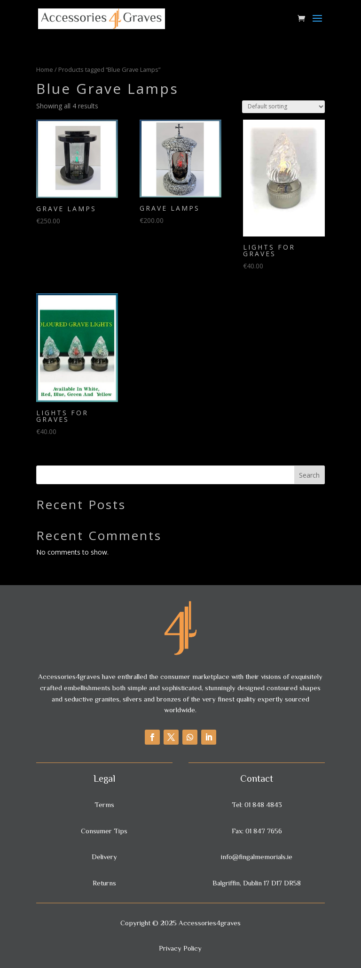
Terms (104, 804)
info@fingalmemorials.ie (256, 857)
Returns (104, 883)
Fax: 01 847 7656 (257, 831)
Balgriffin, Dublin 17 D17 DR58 (256, 883)
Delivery (104, 857)
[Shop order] (283, 106)
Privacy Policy (180, 948)
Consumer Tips (104, 831)
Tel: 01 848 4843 (257, 804)
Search (309, 475)
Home (44, 69)
